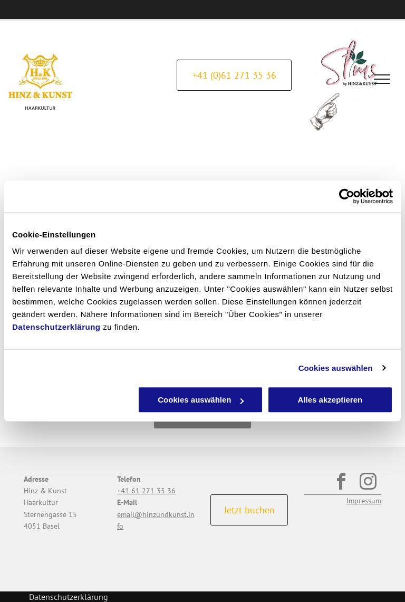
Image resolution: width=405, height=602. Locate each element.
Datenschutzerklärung (56, 326)
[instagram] (367, 483)
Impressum (363, 500)
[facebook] (341, 483)
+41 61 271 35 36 (146, 490)
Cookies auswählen (335, 368)
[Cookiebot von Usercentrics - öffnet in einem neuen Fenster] (347, 196)
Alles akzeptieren (330, 399)
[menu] (382, 79)
